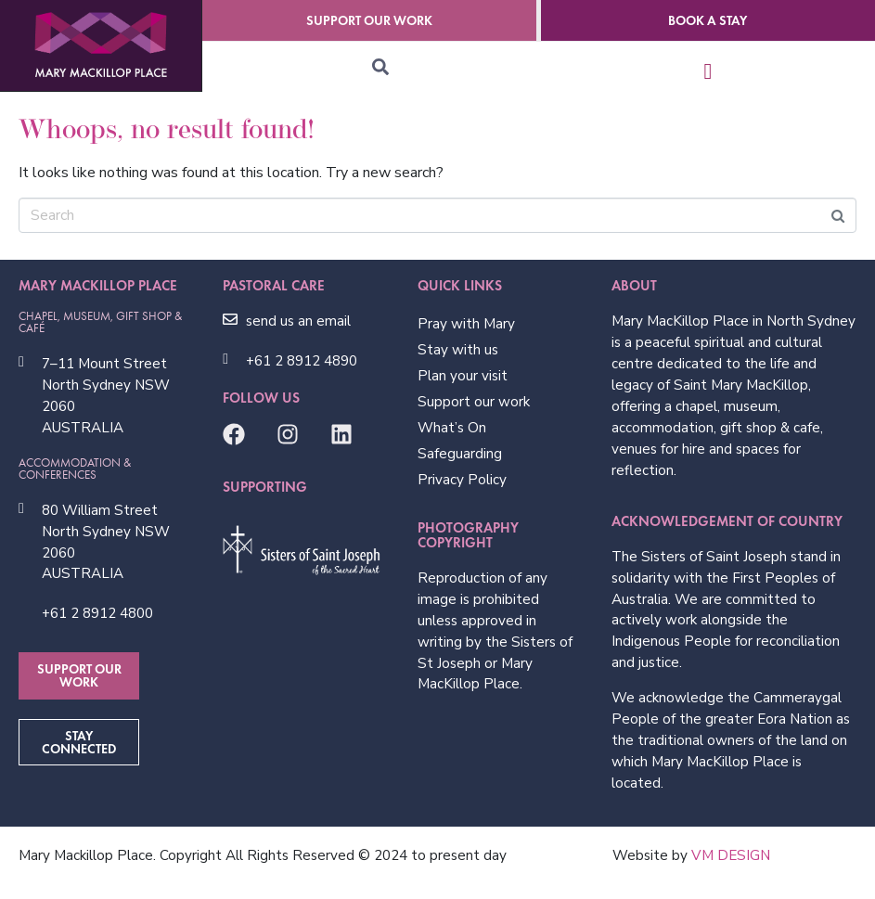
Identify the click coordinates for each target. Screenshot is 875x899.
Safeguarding (460, 453)
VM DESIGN (730, 855)
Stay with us (458, 349)
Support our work (474, 401)
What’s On (452, 427)
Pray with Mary (466, 324)
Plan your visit (463, 375)
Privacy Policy (462, 479)
